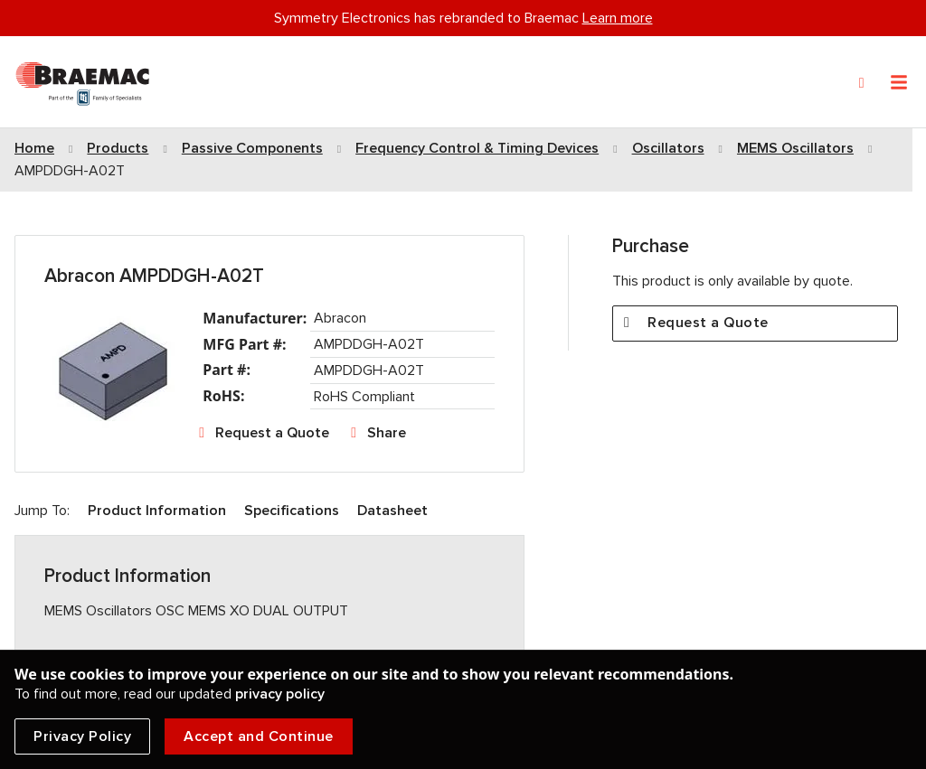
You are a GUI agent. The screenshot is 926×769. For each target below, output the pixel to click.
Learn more (617, 18)
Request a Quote (272, 433)
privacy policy (280, 694)
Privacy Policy (82, 736)
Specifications (291, 510)
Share (386, 433)
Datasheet (392, 510)
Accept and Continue (259, 736)
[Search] (862, 83)
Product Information (157, 510)
